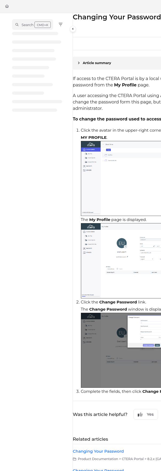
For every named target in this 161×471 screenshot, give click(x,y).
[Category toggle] (73, 29)
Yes (146, 414)
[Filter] (60, 24)
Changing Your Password (98, 451)
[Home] (7, 6)
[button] (32, 24)
